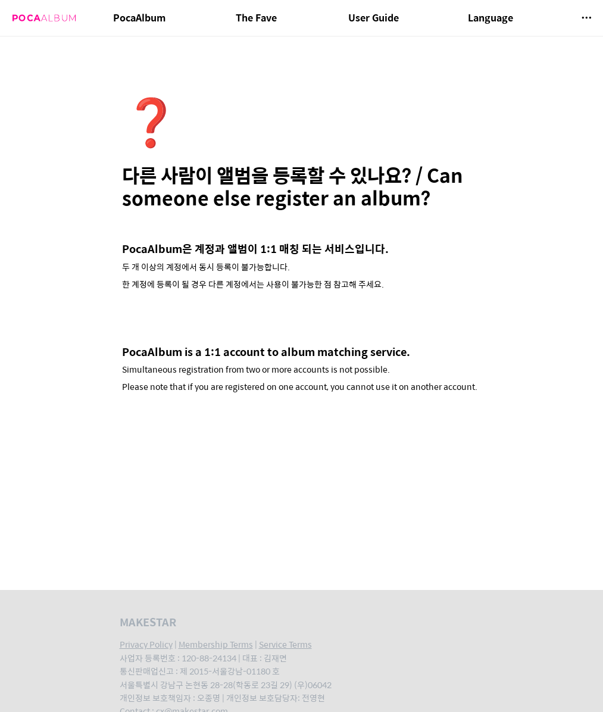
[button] (586, 18)
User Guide (373, 17)
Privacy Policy (146, 644)
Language (490, 17)
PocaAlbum (139, 17)
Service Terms (285, 644)
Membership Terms (216, 644)
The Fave (256, 17)
